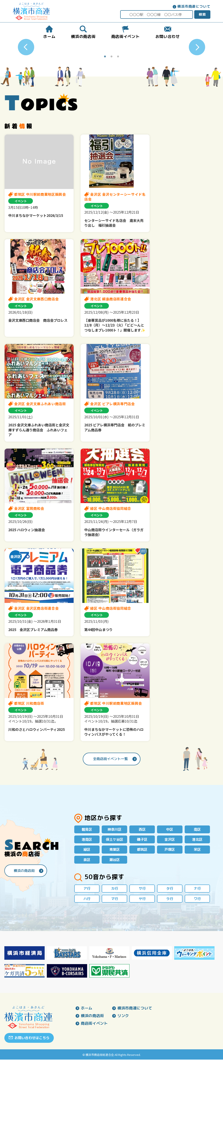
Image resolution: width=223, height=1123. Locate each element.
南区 (197, 890)
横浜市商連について (193, 6)
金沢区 (169, 900)
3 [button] (118, 118)
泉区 (86, 922)
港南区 (87, 900)
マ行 (114, 961)
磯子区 (142, 900)
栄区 (197, 911)
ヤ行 (142, 961)
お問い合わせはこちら (32, 1101)
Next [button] (197, 78)
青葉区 (114, 911)
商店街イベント (95, 1087)
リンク (125, 1079)
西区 (142, 890)
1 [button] (105, 118)
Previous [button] (26, 78)
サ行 (142, 951)
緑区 (86, 911)
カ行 (114, 951)
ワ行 (197, 961)
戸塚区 (169, 911)
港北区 (197, 900)
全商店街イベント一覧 (110, 819)
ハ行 (86, 961)
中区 (169, 890)
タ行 (169, 951)
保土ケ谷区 (114, 900)
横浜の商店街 (24, 932)
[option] (111, 77)
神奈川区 (115, 890)
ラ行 (169, 961)
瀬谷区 (114, 922)
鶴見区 (87, 890)
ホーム (87, 1071)
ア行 (86, 951)
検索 (202, 14)
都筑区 (142, 911)
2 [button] (111, 118)
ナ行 (197, 951)
